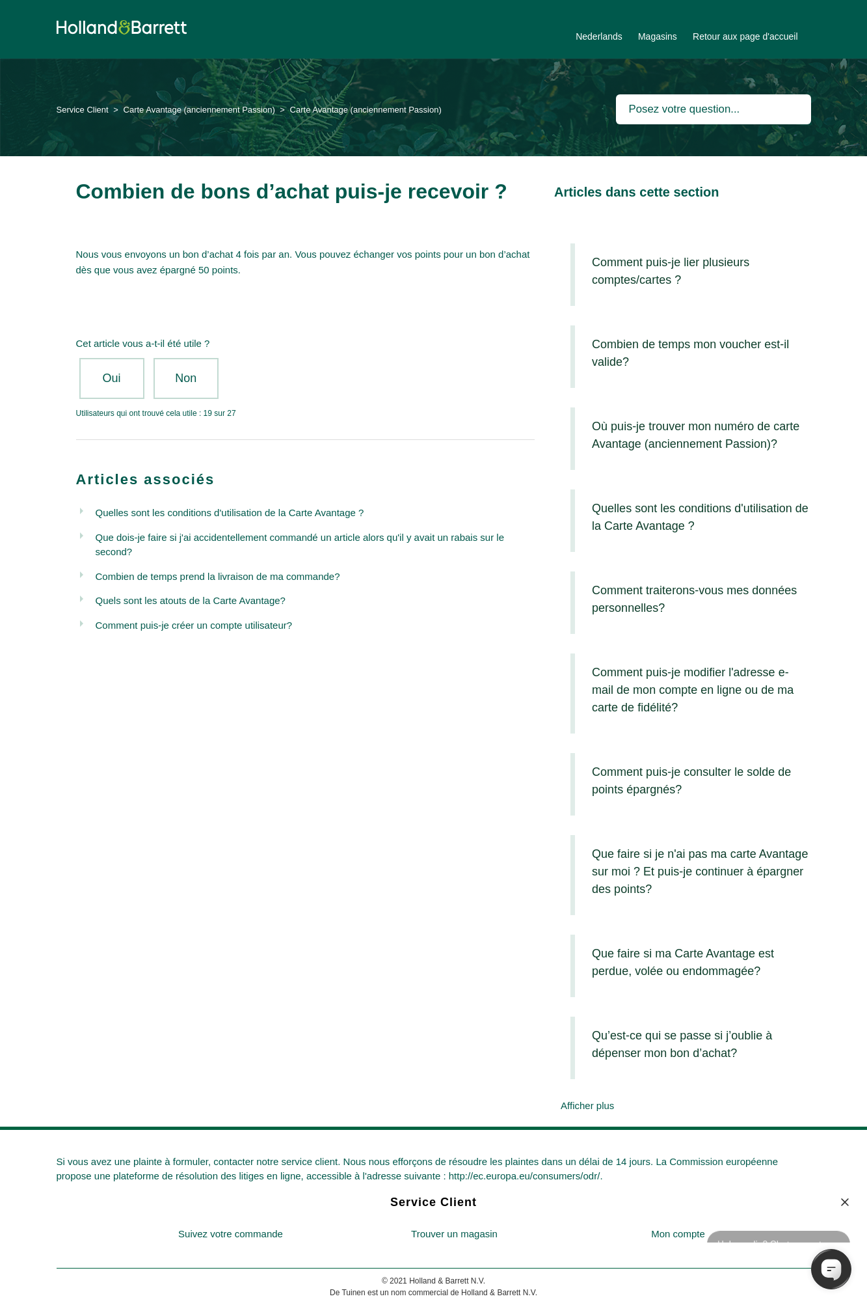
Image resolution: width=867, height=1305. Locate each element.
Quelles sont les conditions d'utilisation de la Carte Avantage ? (230, 512)
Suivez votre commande (230, 1233)
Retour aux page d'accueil (745, 36)
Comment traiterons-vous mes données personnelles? (694, 599)
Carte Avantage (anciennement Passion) (199, 110)
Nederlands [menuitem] (599, 36)
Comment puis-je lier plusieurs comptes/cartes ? (670, 271)
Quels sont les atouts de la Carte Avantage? (191, 600)
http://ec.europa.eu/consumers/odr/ (524, 1175)
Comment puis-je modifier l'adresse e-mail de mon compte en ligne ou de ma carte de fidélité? (693, 690)
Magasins (657, 36)
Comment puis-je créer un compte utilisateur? (194, 625)
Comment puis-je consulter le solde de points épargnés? (691, 780)
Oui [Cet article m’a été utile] (111, 378)
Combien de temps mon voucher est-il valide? (690, 353)
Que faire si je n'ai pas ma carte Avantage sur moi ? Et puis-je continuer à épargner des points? (700, 871)
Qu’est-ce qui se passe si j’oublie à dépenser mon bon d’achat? (682, 1044)
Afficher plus (587, 1105)
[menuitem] (230, 1234)
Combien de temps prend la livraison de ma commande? (218, 576)
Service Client (83, 110)
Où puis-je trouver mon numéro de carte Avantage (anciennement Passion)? (695, 435)
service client (310, 1161)
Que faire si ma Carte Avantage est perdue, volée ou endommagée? (683, 962)
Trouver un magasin (454, 1233)
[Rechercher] (713, 109)
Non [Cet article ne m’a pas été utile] (185, 378)
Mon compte (678, 1233)
